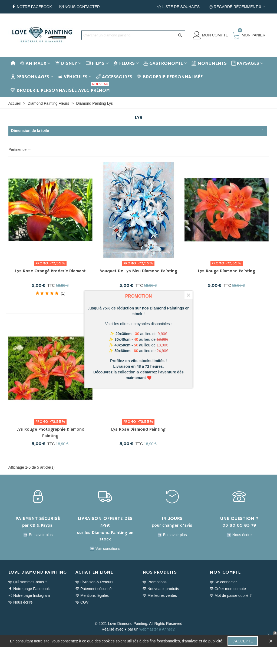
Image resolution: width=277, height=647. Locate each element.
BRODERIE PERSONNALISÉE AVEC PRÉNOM (60, 88)
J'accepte (242, 641)
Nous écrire (20, 602)
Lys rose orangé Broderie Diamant (50, 271)
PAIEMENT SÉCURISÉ (38, 519)
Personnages (30, 77)
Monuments (209, 63)
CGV (81, 602)
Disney (66, 63)
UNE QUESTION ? (239, 519)
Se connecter (223, 582)
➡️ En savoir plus (38, 535)
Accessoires (114, 77)
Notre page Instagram (29, 595)
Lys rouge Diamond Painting (226, 271)
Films (95, 63)
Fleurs (124, 63)
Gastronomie (163, 63)
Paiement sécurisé (93, 589)
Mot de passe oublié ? (231, 595)
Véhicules (72, 77)
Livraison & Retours (94, 582)
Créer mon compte (228, 589)
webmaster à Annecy (157, 629)
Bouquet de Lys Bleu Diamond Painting (138, 271)
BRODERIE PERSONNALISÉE (170, 77)
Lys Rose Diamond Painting (138, 429)
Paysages (245, 63)
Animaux (33, 63)
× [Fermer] (188, 295)
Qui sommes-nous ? (27, 582)
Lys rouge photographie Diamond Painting (50, 433)
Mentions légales (92, 595)
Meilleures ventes (160, 595)
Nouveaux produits (161, 589)
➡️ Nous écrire (239, 535)
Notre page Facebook (29, 589)
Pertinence (19, 149)
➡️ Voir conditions (105, 548)
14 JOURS (172, 519)
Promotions (155, 582)
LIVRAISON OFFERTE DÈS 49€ (105, 522)
